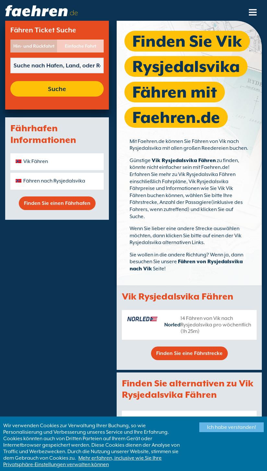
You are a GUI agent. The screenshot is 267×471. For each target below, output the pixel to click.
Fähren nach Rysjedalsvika (54, 181)
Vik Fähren (35, 161)
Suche (57, 88)
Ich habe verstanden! (231, 427)
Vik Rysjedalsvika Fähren (184, 160)
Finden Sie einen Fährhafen (57, 203)
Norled (172, 325)
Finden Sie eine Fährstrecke (189, 353)
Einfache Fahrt (80, 46)
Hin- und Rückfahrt (33, 46)
